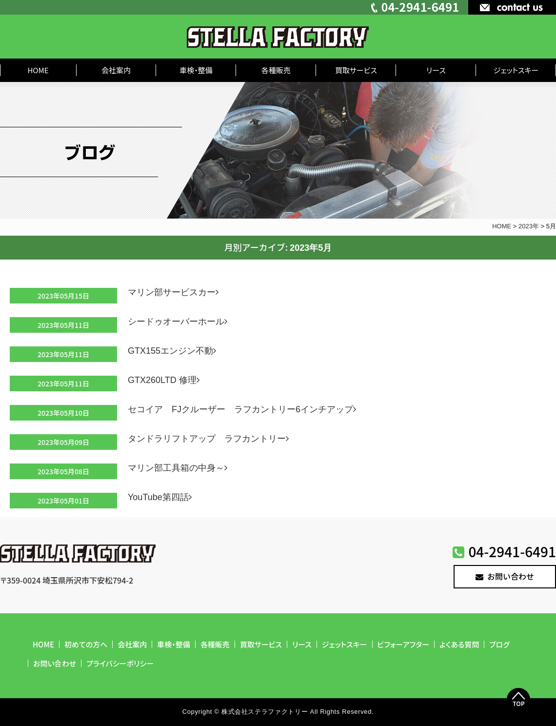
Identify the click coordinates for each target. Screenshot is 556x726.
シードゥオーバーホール (179, 321)
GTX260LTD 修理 (165, 380)
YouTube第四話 (162, 497)
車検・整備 (196, 70)
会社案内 (116, 70)
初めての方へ (85, 644)
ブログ (499, 644)
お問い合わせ (505, 576)
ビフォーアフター (403, 644)
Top (518, 699)
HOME (37, 70)
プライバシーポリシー (120, 663)
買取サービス (356, 70)
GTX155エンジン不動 (174, 351)
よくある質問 (459, 644)
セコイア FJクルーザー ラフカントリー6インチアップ (244, 409)
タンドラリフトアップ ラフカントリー (210, 439)
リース (436, 70)
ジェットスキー (516, 70)
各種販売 (276, 70)
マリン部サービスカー (175, 292)
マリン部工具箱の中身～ (179, 468)
